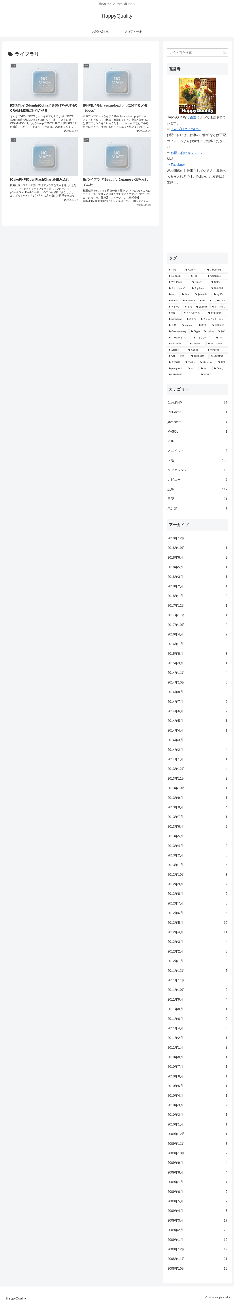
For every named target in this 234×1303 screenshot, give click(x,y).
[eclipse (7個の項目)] (173, 301)
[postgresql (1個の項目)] (176, 368)
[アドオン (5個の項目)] (174, 307)
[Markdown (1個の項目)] (207, 362)
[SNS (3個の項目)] (203, 325)
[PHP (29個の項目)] (197, 276)
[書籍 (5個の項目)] (188, 307)
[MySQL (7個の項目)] (220, 294)
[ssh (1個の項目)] (205, 368)
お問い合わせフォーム (187, 153)
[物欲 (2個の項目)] (222, 331)
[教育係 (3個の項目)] (191, 319)
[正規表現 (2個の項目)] (175, 362)
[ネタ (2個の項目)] (221, 338)
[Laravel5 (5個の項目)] (202, 307)
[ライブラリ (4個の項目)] (219, 307)
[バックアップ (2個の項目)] (203, 338)
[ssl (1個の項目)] (193, 368)
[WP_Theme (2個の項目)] (217, 344)
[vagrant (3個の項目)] (188, 325)
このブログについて (186, 129)
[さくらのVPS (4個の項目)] (194, 313)
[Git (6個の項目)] (202, 301)
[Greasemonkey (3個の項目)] (178, 331)
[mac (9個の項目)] (173, 294)
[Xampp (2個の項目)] (196, 350)
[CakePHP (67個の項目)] (194, 270)
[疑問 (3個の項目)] (173, 325)
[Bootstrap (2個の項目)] (218, 356)
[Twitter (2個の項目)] (191, 362)
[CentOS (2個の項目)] (197, 344)
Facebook (178, 165)
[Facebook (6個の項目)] (189, 301)
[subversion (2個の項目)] (177, 344)
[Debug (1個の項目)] (220, 368)
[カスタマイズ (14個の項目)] (178, 288)
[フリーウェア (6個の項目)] (218, 301)
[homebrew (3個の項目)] (217, 313)
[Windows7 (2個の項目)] (217, 350)
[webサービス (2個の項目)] (178, 356)
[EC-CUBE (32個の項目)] (177, 276)
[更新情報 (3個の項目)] (219, 325)
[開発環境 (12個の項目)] (219, 288)
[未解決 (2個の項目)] (209, 331)
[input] (197, 52)
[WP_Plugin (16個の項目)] (178, 282)
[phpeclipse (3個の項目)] (175, 319)
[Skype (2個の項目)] (195, 331)
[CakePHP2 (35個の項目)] (217, 270)
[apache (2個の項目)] (176, 350)
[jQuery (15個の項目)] (200, 282)
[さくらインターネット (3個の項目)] (213, 319)
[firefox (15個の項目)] (219, 282)
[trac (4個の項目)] (174, 313)
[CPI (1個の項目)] (222, 362)
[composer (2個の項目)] (199, 356)
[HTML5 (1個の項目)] (214, 374)
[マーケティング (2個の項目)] (179, 338)
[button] (224, 52)
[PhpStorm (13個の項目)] (199, 288)
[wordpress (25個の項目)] (217, 276)
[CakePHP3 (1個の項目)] (183, 374)
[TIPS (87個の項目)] (175, 270)
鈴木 (193, 117)
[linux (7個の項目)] (186, 294)
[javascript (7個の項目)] (202, 294)
